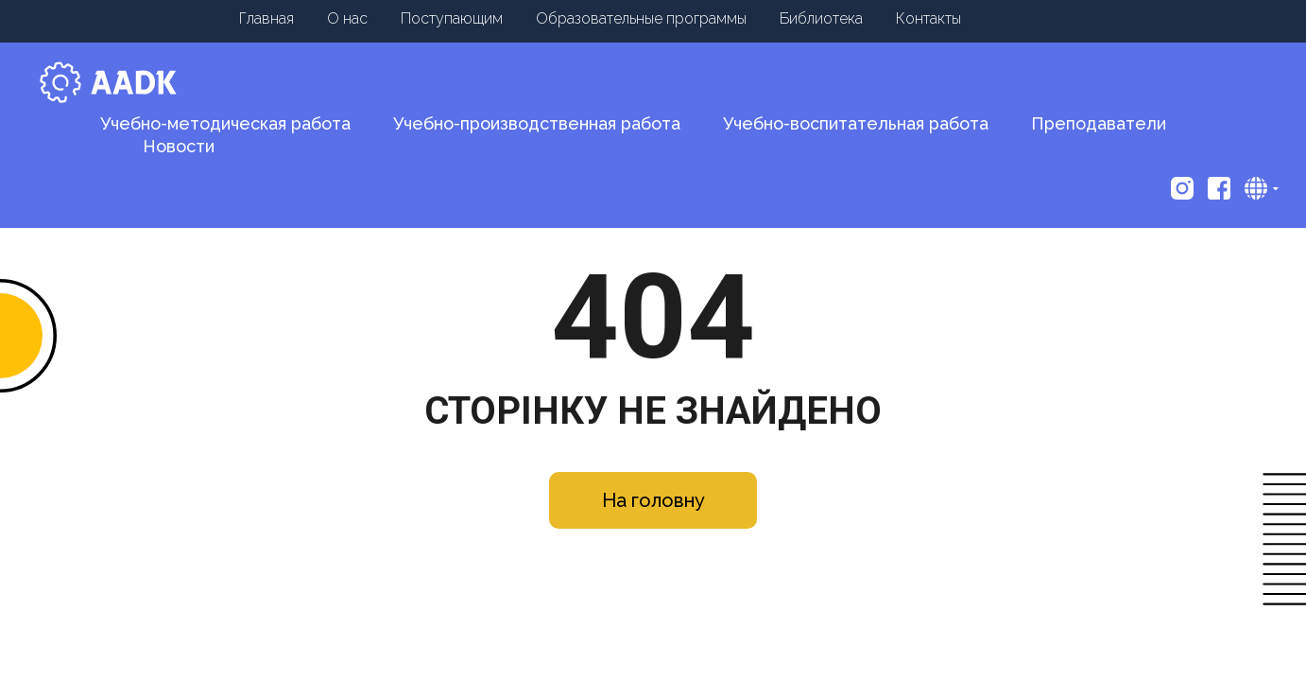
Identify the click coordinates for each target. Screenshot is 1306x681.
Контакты (928, 18)
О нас (347, 18)
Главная (266, 18)
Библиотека (821, 18)
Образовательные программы (641, 18)
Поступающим (452, 18)
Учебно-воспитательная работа (855, 123)
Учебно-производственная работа (536, 123)
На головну (653, 500)
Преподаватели (1098, 123)
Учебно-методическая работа (225, 123)
